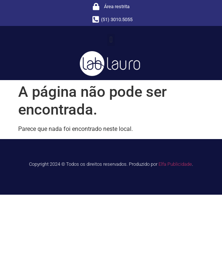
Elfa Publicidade (175, 164)
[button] (110, 40)
